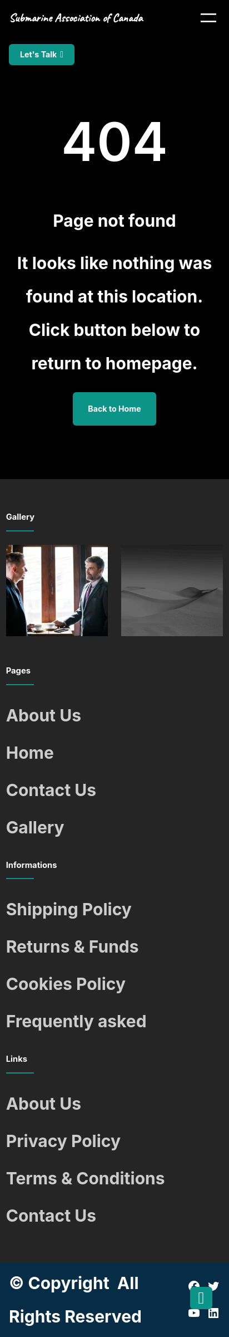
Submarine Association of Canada (75, 18)
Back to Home (114, 408)
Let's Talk (38, 54)
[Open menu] (208, 18)
